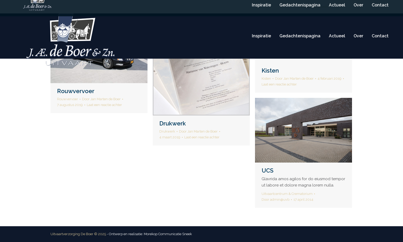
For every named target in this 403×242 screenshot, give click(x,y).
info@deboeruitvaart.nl (239, 7)
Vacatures (320, 7)
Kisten (270, 70)
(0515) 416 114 (200, 7)
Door (101, 99)
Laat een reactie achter (104, 105)
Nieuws (306, 7)
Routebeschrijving (280, 7)
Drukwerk (172, 123)
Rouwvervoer (75, 91)
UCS (267, 170)
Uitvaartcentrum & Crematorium (287, 194)
